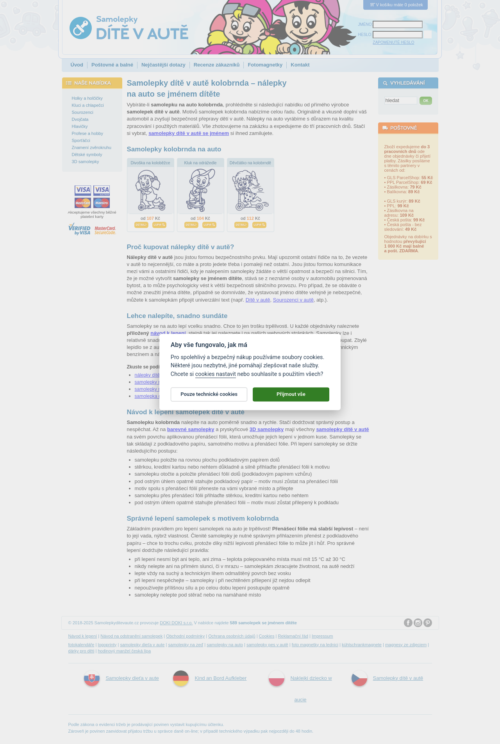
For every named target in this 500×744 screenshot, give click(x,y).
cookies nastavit (215, 375)
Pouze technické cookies (209, 396)
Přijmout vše (291, 396)
